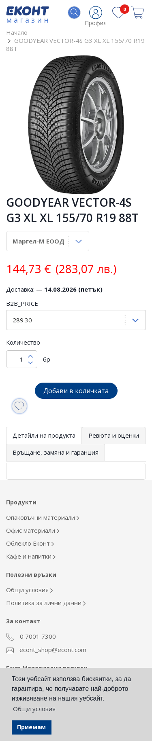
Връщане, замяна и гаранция (55, 452)
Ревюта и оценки (113, 435)
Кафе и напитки (31, 556)
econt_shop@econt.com (46, 650)
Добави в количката (76, 390)
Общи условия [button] (34, 709)
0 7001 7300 (31, 636)
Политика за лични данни (46, 603)
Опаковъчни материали (42, 517)
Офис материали (32, 530)
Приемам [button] (31, 727)
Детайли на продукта (44, 435)
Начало (17, 32)
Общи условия (29, 590)
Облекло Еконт (30, 543)
